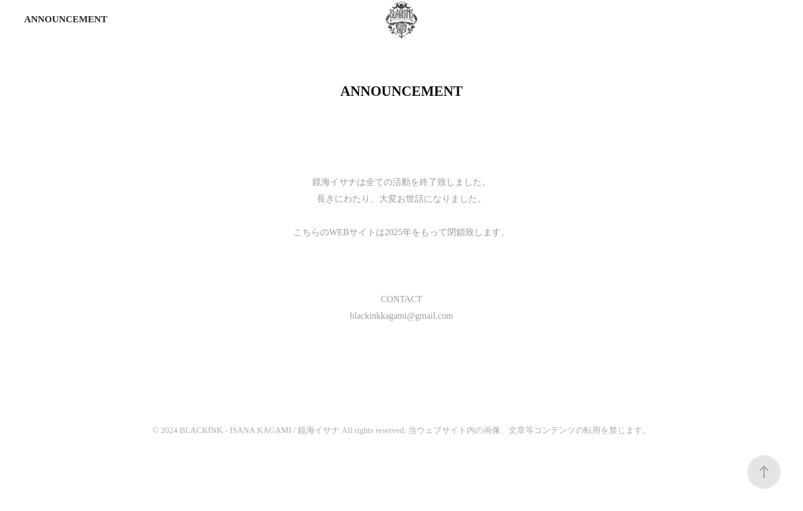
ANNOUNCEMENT (65, 19)
